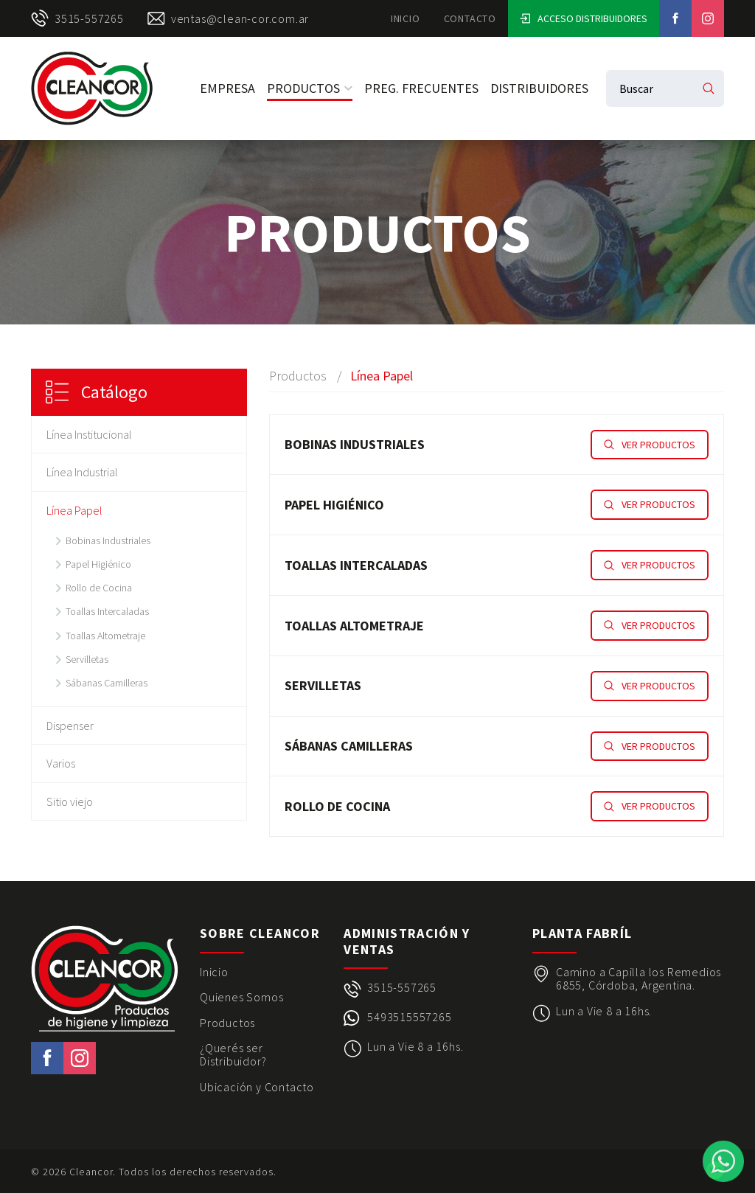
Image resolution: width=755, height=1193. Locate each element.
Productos (309, 88)
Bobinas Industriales (108, 540)
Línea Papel (74, 510)
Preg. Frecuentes (421, 88)
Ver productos (649, 444)
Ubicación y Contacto (257, 1086)
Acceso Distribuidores (583, 18)
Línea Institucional (89, 434)
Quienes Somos (241, 997)
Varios (60, 763)
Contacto (470, 18)
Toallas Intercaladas (107, 611)
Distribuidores (539, 88)
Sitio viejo (69, 801)
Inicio (405, 18)
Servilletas (87, 659)
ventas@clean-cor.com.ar (228, 18)
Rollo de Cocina (99, 587)
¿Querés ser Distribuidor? (233, 1054)
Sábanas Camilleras (106, 682)
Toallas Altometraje (105, 635)
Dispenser (70, 725)
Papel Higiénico (98, 564)
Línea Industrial (82, 472)
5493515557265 (409, 1017)
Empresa (227, 88)
